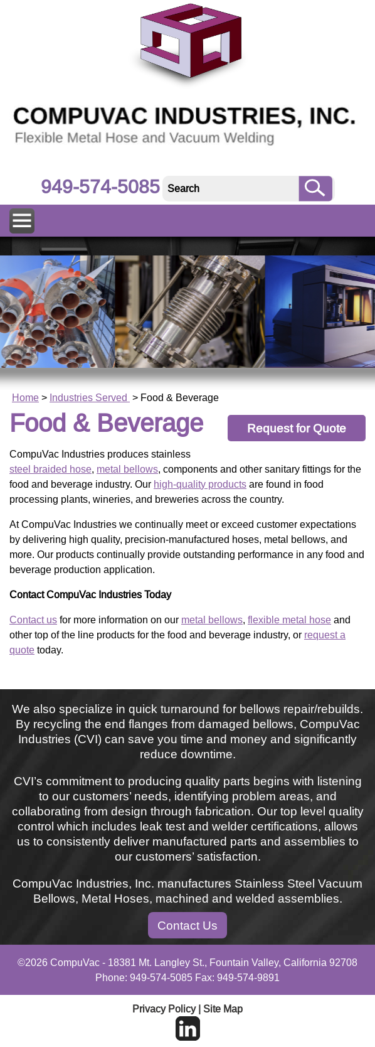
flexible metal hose (289, 619)
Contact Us (187, 925)
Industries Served (90, 397)
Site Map (223, 1008)
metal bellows (127, 469)
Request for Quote (296, 428)
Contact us (33, 619)
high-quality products (200, 484)
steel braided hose (50, 469)
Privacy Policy (164, 1008)
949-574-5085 (100, 187)
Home (25, 397)
